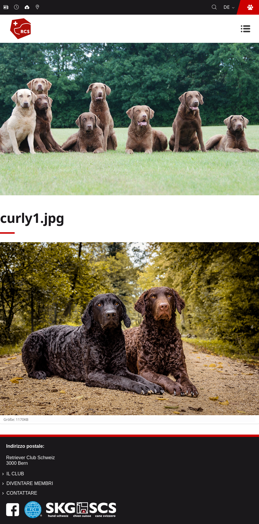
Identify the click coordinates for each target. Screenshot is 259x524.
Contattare (21, 493)
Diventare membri (29, 483)
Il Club (15, 473)
